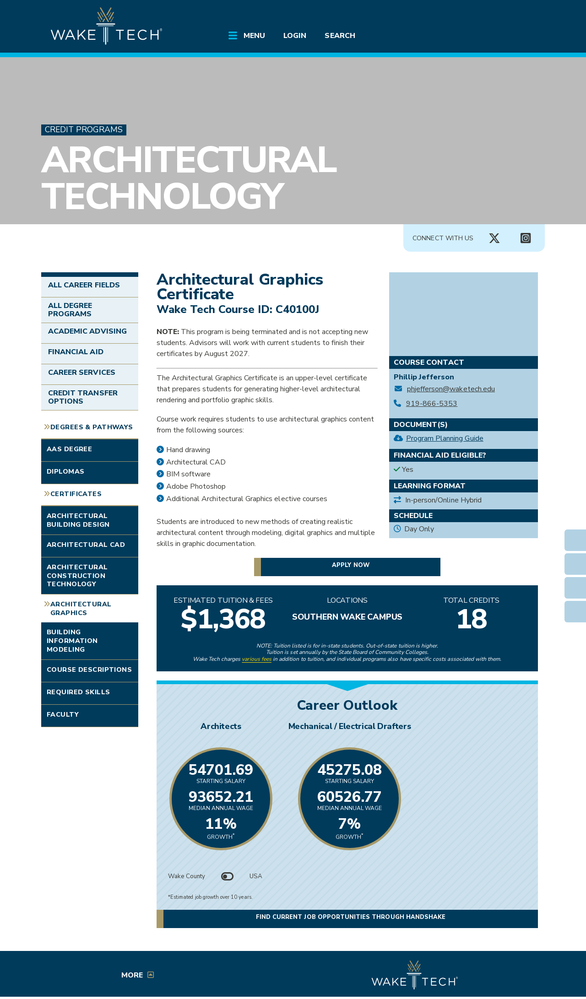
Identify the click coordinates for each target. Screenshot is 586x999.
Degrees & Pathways (91, 427)
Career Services (81, 372)
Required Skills (78, 692)
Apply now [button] (350, 565)
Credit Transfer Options (83, 397)
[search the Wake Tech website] (492, 15)
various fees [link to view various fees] (256, 659)
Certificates (76, 493)
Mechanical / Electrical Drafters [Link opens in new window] (444, 726)
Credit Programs (84, 129)
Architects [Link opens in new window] (250, 726)
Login (294, 36)
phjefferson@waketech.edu (451, 389)
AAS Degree (69, 449)
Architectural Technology (188, 178)
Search (340, 36)
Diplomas (65, 471)
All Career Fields (84, 285)
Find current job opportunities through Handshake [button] (350, 917)
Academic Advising (87, 331)
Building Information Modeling (72, 640)
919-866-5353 (432, 404)
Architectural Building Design (78, 520)
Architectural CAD (86, 544)
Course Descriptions (89, 669)
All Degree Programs (70, 310)
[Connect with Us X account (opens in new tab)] (494, 238)
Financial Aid (75, 352)
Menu (254, 36)
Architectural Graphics (81, 608)
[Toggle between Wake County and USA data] (227, 876)
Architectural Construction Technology (77, 575)
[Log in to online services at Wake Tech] (518, 15)
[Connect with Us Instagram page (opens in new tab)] (525, 238)
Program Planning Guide (444, 438)
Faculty (63, 714)
